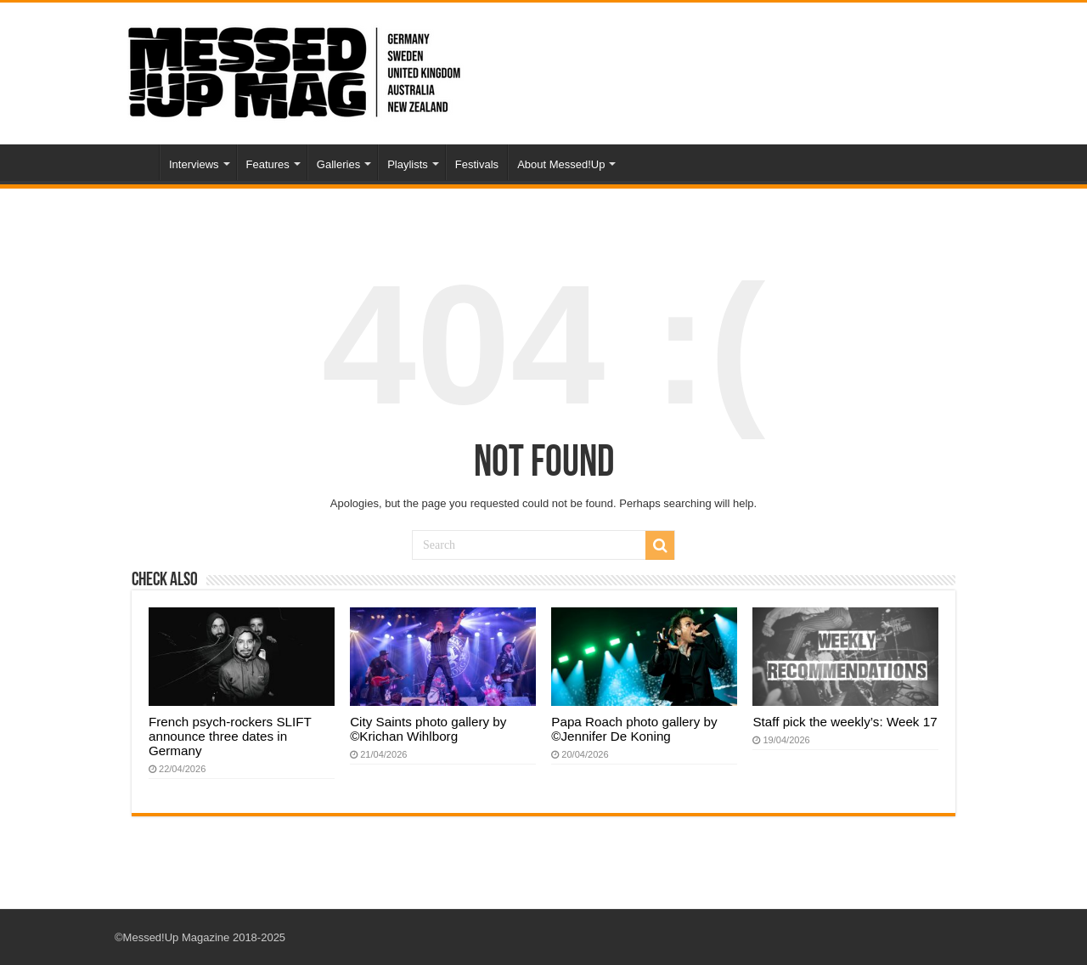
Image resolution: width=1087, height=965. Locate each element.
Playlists (407, 164)
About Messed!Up (561, 164)
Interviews (194, 164)
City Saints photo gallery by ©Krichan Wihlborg (428, 728)
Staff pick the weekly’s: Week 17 (844, 721)
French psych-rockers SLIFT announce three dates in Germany (230, 736)
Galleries (338, 164)
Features (268, 164)
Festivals (476, 164)
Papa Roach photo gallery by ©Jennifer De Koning (634, 728)
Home (137, 162)
